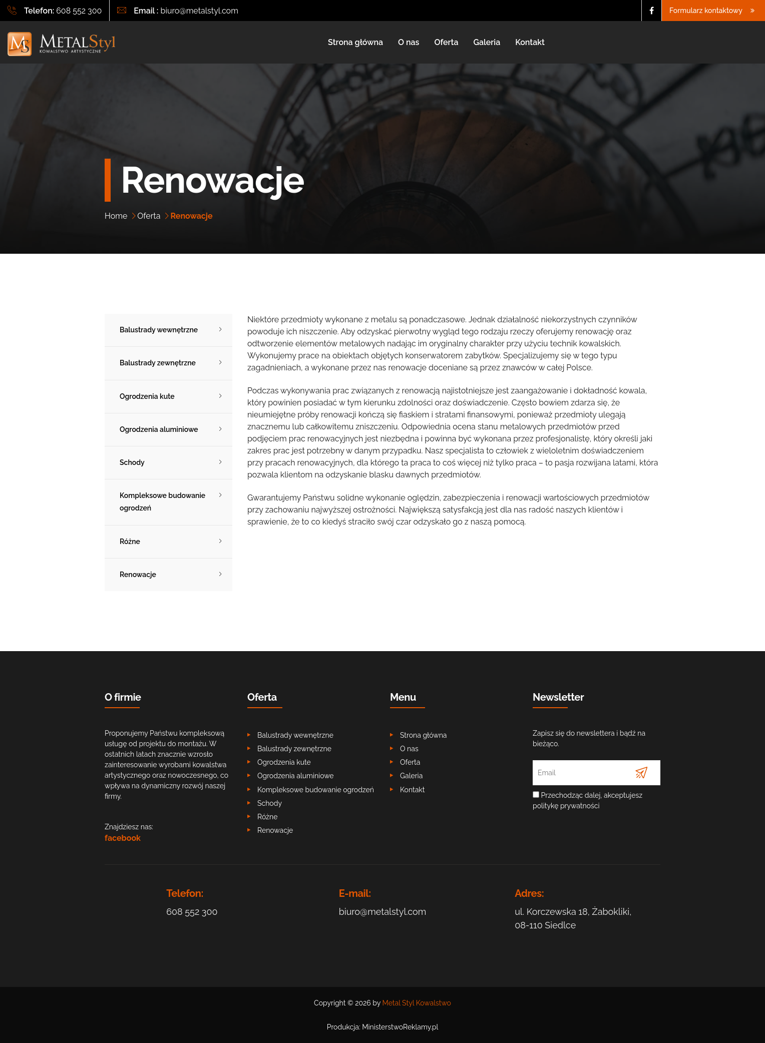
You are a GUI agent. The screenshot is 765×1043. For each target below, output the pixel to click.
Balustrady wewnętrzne (159, 330)
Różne (130, 542)
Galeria (486, 42)
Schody (132, 462)
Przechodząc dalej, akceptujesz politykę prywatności (587, 800)
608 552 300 (79, 11)
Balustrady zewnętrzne (158, 363)
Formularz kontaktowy (713, 10)
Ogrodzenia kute (147, 396)
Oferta (446, 42)
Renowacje (138, 575)
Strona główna (355, 42)
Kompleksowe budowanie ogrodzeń (162, 501)
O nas (408, 42)
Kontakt (530, 42)
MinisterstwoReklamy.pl (400, 1027)
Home (116, 216)
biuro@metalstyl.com (199, 11)
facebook (123, 838)
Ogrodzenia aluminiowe (159, 429)
